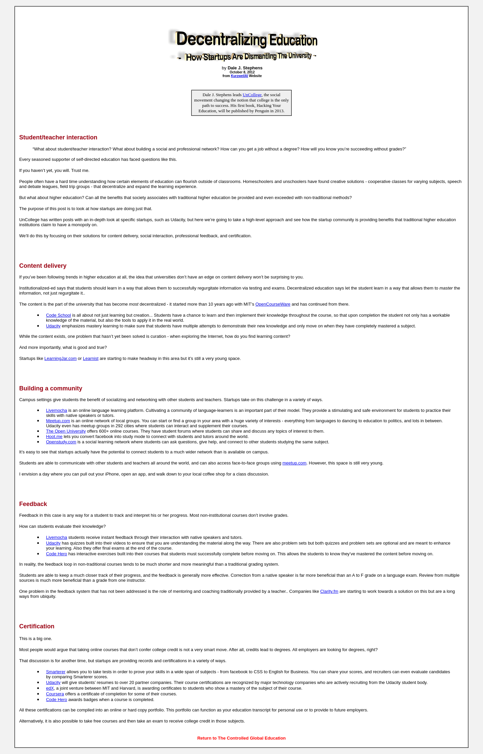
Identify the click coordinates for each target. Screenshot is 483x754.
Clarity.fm (329, 591)
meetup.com (294, 462)
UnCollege (252, 94)
